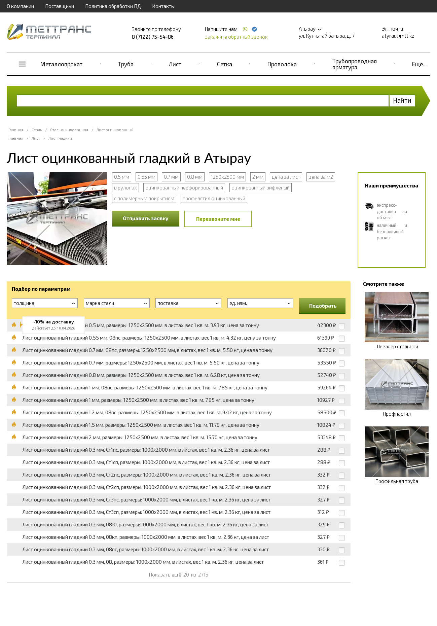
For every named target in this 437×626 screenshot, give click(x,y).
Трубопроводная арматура (354, 64)
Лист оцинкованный (115, 130)
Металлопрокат (61, 64)
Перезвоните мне (218, 219)
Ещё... (419, 64)
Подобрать (323, 306)
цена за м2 (320, 177)
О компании (20, 6)
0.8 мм (195, 177)
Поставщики (59, 6)
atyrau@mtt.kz (398, 36)
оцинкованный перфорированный (184, 187)
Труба (126, 64)
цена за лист (286, 177)
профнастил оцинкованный (214, 198)
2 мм (257, 177)
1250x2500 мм (227, 177)
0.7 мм (171, 177)
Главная (15, 130)
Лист (175, 64)
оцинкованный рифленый (260, 187)
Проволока (282, 64)
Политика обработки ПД (113, 6)
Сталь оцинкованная (69, 130)
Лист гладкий (60, 138)
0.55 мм (146, 177)
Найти (402, 100)
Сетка (224, 64)
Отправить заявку (146, 218)
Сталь (37, 130)
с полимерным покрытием (144, 198)
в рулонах (125, 187)
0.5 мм (121, 177)
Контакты (163, 6)
